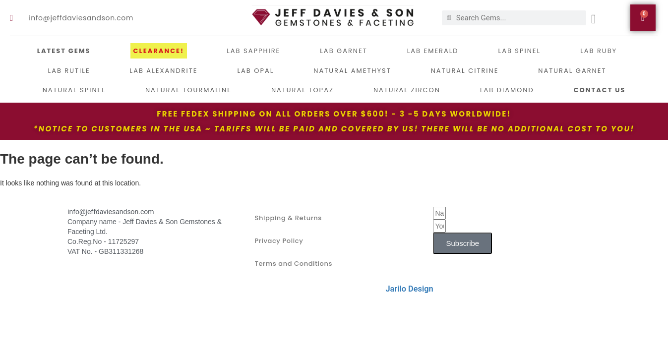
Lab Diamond (507, 90)
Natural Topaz (302, 90)
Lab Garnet (343, 51)
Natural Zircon (406, 90)
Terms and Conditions (293, 263)
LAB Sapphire (253, 51)
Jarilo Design (409, 289)
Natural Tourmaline (188, 90)
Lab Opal (255, 70)
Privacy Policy (278, 240)
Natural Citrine (465, 70)
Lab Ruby (598, 51)
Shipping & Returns (287, 218)
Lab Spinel (519, 51)
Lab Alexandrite (164, 70)
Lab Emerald (433, 51)
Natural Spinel (74, 90)
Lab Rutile (69, 70)
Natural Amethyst (352, 70)
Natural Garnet (572, 70)
